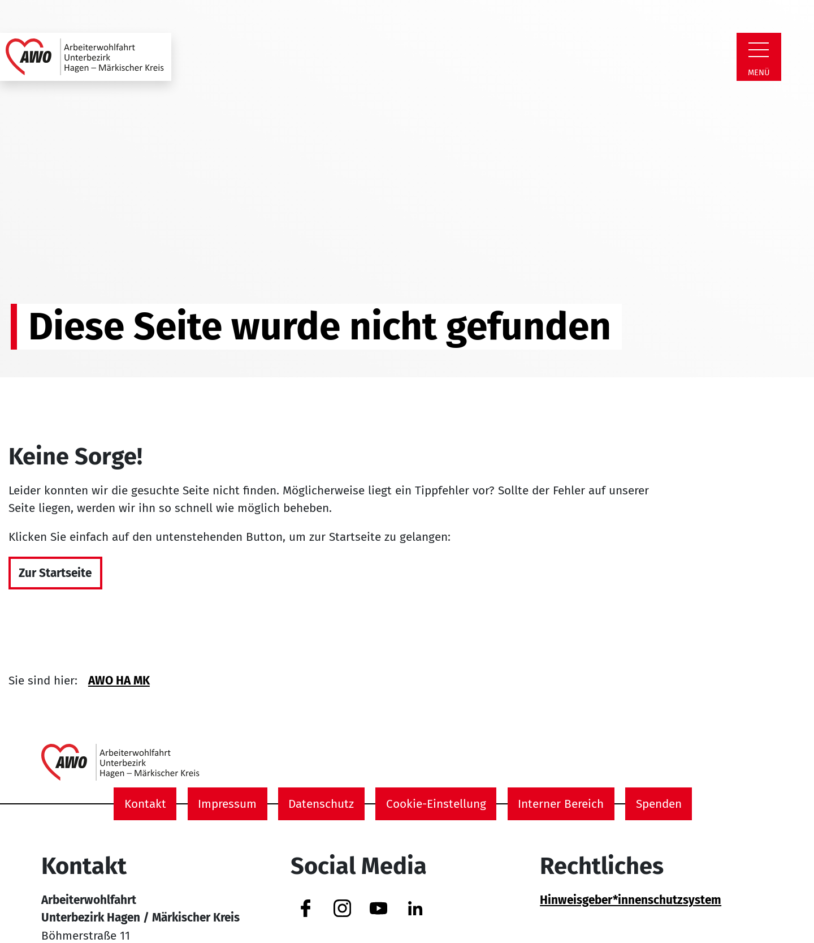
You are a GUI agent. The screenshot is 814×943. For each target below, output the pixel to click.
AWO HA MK (119, 681)
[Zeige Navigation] (759, 50)
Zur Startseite (55, 573)
